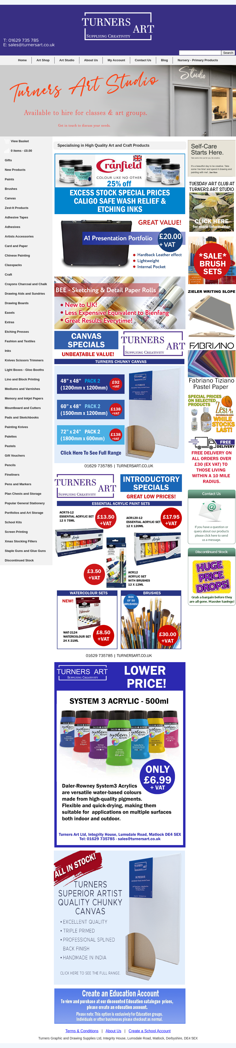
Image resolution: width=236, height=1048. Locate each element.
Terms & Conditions (81, 1031)
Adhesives (12, 227)
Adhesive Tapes (16, 217)
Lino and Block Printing (22, 379)
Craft (8, 274)
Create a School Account (150, 1031)
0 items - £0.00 (18, 150)
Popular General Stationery (25, 503)
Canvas (10, 198)
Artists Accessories (19, 236)
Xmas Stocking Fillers (21, 541)
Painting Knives (16, 427)
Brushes (11, 189)
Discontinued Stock (19, 560)
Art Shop (43, 60)
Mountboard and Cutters (23, 408)
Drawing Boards (17, 303)
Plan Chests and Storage (23, 493)
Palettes (11, 436)
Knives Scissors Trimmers (24, 360)
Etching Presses (17, 331)
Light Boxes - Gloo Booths (24, 370)
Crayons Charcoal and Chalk (26, 284)
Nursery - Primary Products (198, 60)
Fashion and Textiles (20, 341)
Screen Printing (16, 532)
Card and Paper (16, 246)
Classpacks (13, 265)
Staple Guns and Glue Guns (25, 551)
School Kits (13, 522)
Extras (9, 322)
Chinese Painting (17, 255)
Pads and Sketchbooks (22, 417)
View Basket (17, 141)
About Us (91, 60)
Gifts (8, 160)
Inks (8, 351)
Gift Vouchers (15, 455)
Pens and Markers (18, 484)
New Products (15, 169)
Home (22, 60)
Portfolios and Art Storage (24, 512)
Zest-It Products (16, 208)
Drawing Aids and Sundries (25, 293)
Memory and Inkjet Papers (24, 398)
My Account (116, 60)
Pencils (10, 465)
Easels (10, 312)
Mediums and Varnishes (22, 389)
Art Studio (66, 60)
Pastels (10, 446)
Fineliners (12, 474)
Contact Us (143, 60)
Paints (9, 179)
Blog (164, 60)
